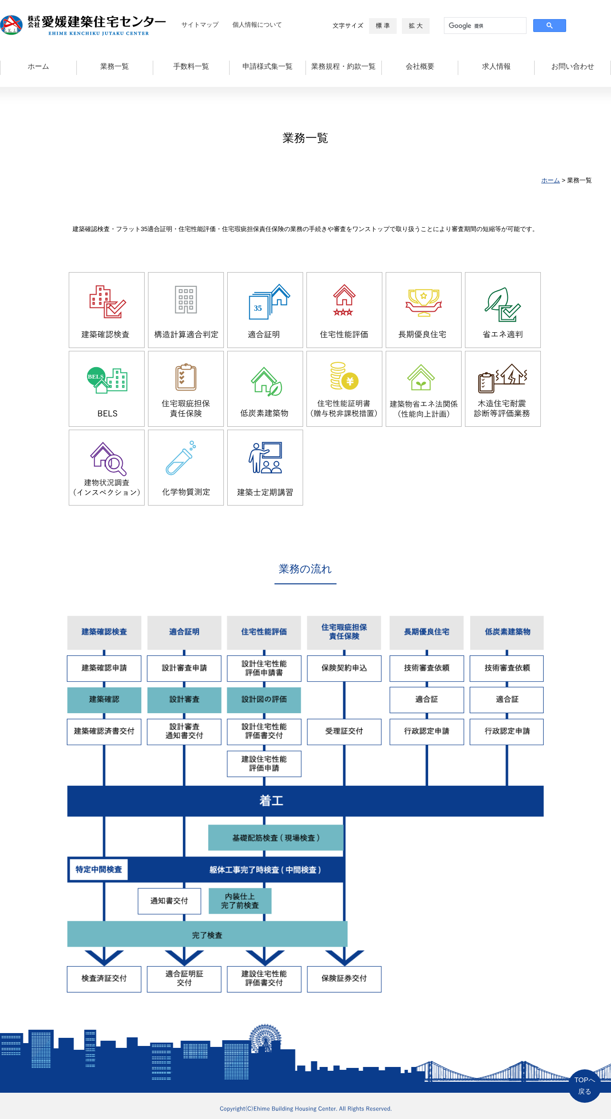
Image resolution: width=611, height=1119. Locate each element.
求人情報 (496, 66)
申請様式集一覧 (267, 66)
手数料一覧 (191, 66)
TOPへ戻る (584, 1086)
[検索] (484, 25)
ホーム (38, 66)
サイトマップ (200, 24)
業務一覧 (114, 66)
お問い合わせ (572, 66)
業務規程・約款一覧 (343, 66)
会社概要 (420, 66)
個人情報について (257, 24)
